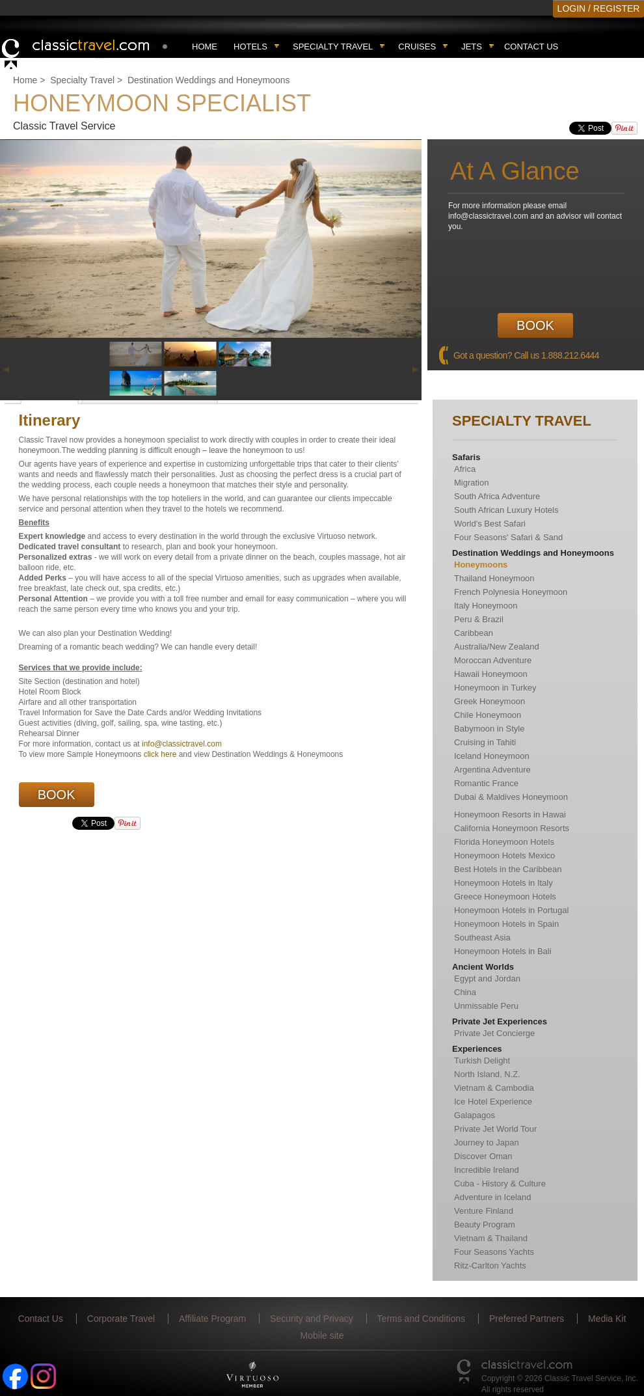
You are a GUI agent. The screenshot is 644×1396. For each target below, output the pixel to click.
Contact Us (531, 46)
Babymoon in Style (489, 728)
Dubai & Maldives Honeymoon (511, 797)
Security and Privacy (311, 1318)
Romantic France (486, 783)
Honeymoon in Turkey (495, 687)
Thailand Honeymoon (494, 578)
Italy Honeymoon (486, 605)
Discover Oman (483, 1156)
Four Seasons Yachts (494, 1252)
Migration (471, 482)
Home (204, 46)
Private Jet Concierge (494, 1033)
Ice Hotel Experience (493, 1101)
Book (535, 325)
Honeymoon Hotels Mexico (504, 855)
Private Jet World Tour (495, 1129)
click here (160, 754)
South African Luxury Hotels (506, 510)
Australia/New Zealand (496, 646)
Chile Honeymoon (487, 715)
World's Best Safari (490, 523)
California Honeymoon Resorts (511, 828)
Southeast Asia (482, 937)
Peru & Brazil (478, 619)
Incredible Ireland (486, 1170)
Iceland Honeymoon (492, 756)
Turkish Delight (482, 1060)
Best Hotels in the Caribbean (507, 869)
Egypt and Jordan (487, 978)
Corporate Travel (121, 1318)
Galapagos (474, 1115)
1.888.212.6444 (570, 355)
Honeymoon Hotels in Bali (503, 951)
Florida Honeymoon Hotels (504, 842)
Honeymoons (480, 564)
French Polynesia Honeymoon (510, 592)
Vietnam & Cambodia (494, 1088)
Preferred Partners (526, 1318)
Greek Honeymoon (489, 701)
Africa (465, 469)
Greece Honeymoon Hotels (505, 896)
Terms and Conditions (421, 1318)
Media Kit (607, 1318)
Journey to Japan (486, 1142)
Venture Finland (483, 1211)
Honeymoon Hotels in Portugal (511, 910)
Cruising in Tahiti (485, 742)
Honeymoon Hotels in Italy (503, 883)
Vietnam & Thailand (491, 1238)
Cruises (417, 46)
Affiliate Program (212, 1318)
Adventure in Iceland (492, 1197)
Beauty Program (484, 1224)
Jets (471, 46)
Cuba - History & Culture (500, 1183)
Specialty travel (333, 46)
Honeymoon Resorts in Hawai (510, 814)
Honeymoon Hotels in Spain (506, 924)
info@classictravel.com (182, 743)
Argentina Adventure (492, 769)
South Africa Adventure (497, 496)
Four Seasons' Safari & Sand (508, 537)
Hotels (250, 46)
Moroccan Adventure (492, 660)
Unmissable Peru (486, 1006)
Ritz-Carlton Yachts (490, 1265)
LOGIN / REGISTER (598, 8)
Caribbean (473, 633)
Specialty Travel (82, 80)
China (465, 992)
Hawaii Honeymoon (491, 674)
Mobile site (322, 1335)
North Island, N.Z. (487, 1074)
